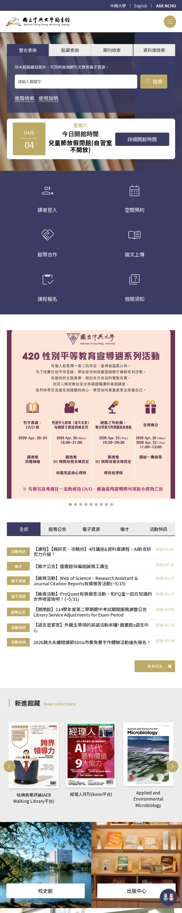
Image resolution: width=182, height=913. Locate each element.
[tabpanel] (91, 596)
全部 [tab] (23, 529)
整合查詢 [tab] (28, 50)
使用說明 (48, 98)
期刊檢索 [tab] (112, 50)
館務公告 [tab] (57, 529)
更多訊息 (160, 666)
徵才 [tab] (124, 529)
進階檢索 (24, 98)
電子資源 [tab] (91, 529)
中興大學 (118, 6)
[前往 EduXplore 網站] (168, 897)
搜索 (153, 81)
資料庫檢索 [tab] (154, 50)
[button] (70, 504)
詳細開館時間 (142, 139)
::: (1, 14)
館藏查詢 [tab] (70, 50)
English (140, 6)
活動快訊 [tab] (158, 529)
